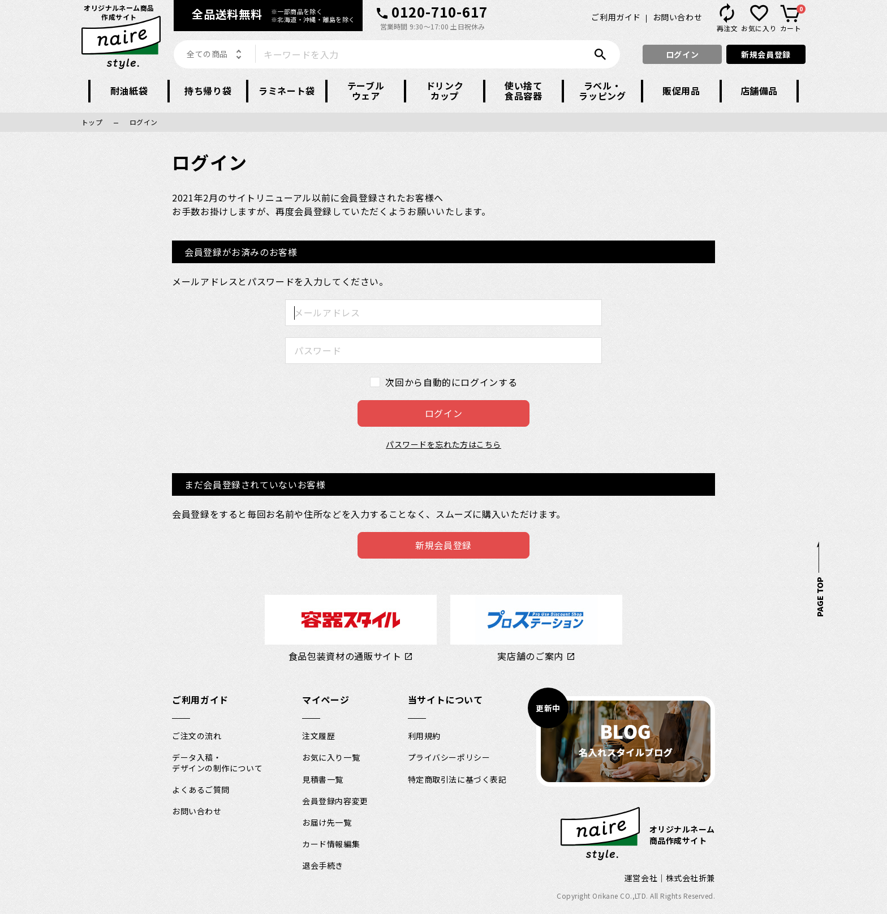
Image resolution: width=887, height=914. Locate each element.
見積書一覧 (322, 779)
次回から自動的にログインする (451, 382)
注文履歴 (318, 735)
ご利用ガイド (615, 17)
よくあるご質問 (201, 789)
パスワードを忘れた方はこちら (443, 444)
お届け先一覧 (326, 822)
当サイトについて (445, 699)
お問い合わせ (677, 17)
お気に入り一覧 (331, 757)
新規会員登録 (765, 54)
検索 (603, 54)
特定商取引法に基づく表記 (457, 779)
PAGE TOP (819, 597)
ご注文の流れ (196, 735)
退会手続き (322, 865)
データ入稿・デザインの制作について (217, 762)
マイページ (325, 699)
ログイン (682, 54)
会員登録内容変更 (335, 800)
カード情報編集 (331, 843)
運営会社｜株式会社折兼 (670, 877)
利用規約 (424, 735)
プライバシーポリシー (449, 757)
